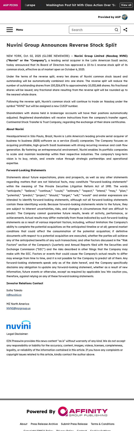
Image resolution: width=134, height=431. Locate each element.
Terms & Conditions (102, 424)
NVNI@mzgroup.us (18, 308)
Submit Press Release (74, 424)
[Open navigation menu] (14, 29)
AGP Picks (10, 5)
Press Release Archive (44, 424)
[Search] (91, 29)
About (23, 424)
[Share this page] (125, 29)
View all (126, 5)
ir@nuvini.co (13, 294)
